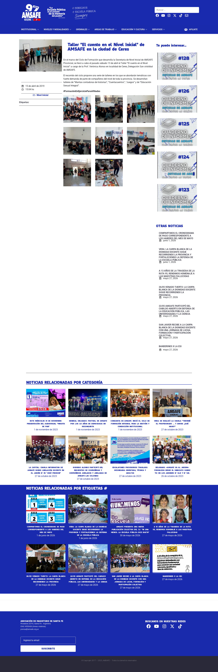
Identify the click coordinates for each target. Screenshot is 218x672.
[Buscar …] (177, 10)
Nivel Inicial (42, 95)
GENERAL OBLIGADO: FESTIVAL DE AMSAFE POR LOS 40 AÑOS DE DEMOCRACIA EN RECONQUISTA (88, 424)
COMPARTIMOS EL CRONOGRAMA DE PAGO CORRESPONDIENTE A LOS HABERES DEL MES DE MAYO (45, 529)
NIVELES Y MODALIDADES (58, 29)
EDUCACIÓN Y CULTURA (135, 29)
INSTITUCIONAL (30, 29)
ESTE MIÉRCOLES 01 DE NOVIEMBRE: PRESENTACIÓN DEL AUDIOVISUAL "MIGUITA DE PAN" (46, 424)
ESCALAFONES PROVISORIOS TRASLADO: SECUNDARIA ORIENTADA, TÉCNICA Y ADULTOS (130, 470)
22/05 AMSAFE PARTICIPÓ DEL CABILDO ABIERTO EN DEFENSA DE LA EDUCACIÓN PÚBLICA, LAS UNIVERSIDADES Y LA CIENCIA (88, 579)
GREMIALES (83, 29)
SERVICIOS (158, 29)
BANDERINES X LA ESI (172, 576)
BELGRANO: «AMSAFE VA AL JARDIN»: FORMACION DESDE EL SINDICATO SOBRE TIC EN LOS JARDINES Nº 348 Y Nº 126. (172, 470)
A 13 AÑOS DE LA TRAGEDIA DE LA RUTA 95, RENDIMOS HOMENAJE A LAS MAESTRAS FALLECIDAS (172, 529)
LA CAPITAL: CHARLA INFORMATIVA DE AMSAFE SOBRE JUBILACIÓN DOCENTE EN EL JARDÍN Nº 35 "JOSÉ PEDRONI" (46, 470)
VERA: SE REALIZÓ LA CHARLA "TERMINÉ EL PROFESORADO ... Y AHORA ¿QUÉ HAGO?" (172, 424)
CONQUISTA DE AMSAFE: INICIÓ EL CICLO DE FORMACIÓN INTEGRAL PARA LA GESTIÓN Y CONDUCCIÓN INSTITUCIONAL (130, 424)
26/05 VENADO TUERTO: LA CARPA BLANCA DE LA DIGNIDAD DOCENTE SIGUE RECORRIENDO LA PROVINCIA (45, 579)
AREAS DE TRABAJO (106, 29)
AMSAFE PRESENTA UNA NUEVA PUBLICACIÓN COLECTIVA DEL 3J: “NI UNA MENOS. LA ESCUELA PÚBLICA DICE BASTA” (130, 529)
